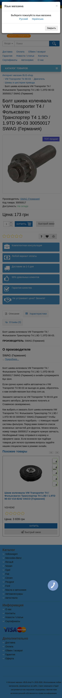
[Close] (57, 5)
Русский (23, 19)
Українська (37, 19)
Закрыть (51, 28)
